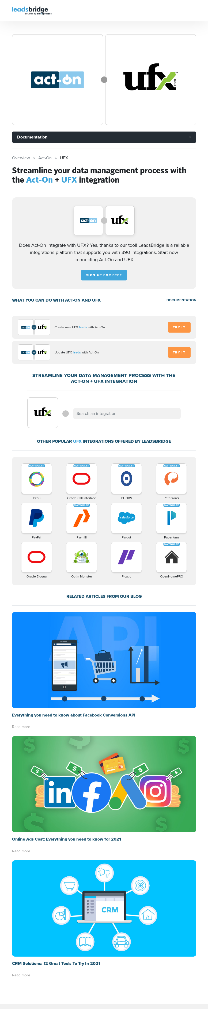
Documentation (32, 137)
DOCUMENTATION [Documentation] (181, 300)
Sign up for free (104, 275)
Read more (21, 727)
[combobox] (127, 413)
